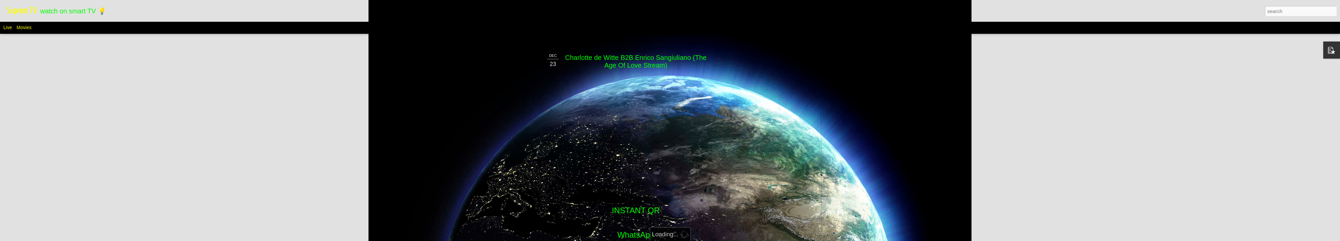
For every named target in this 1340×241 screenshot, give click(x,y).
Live (7, 27)
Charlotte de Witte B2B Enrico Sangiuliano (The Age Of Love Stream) (636, 35)
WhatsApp (636, 208)
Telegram (636, 230)
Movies (24, 27)
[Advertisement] (761, 131)
